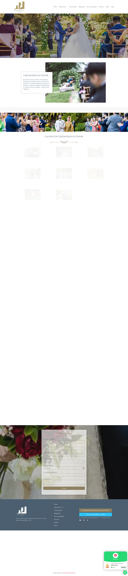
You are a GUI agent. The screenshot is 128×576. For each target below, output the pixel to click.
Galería (107, 7)
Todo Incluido (73, 7)
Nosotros (101, 7)
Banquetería (82, 7)
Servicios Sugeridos (92, 7)
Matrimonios (63, 7)
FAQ (112, 7)
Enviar (64, 488)
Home (55, 7)
